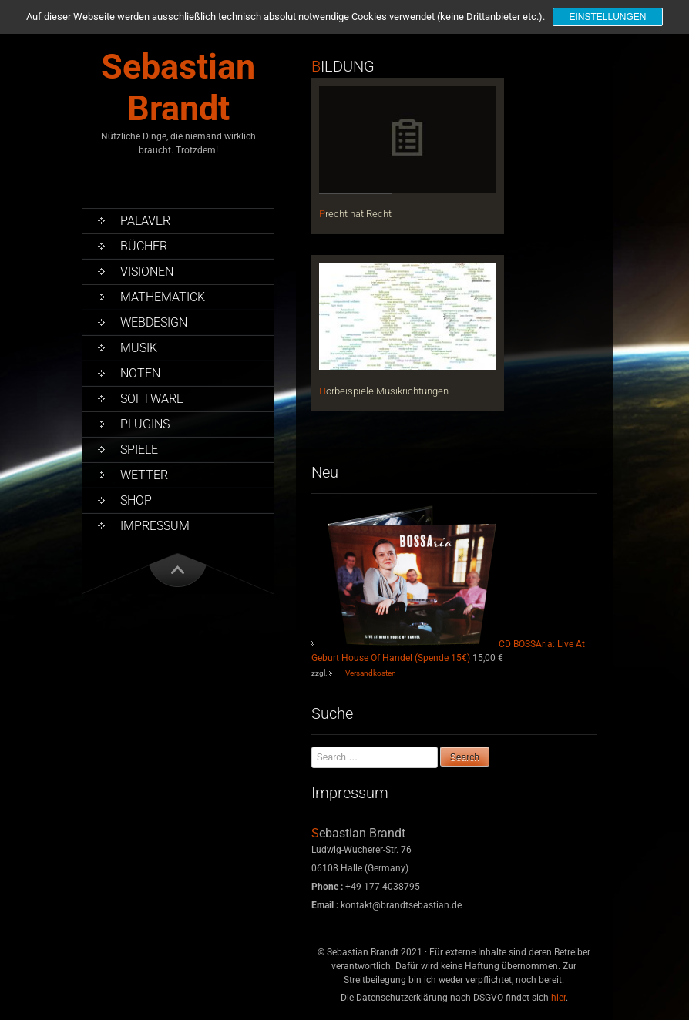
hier (558, 997)
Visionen (146, 271)
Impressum (155, 525)
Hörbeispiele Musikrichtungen (384, 391)
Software (151, 398)
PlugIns (145, 424)
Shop (136, 500)
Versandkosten (370, 673)
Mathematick (162, 297)
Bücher (143, 246)
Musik (138, 348)
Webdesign (153, 322)
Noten (140, 373)
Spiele (139, 449)
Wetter (144, 475)
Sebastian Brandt (178, 87)
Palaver (145, 220)
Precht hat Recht (355, 214)
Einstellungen (607, 17)
